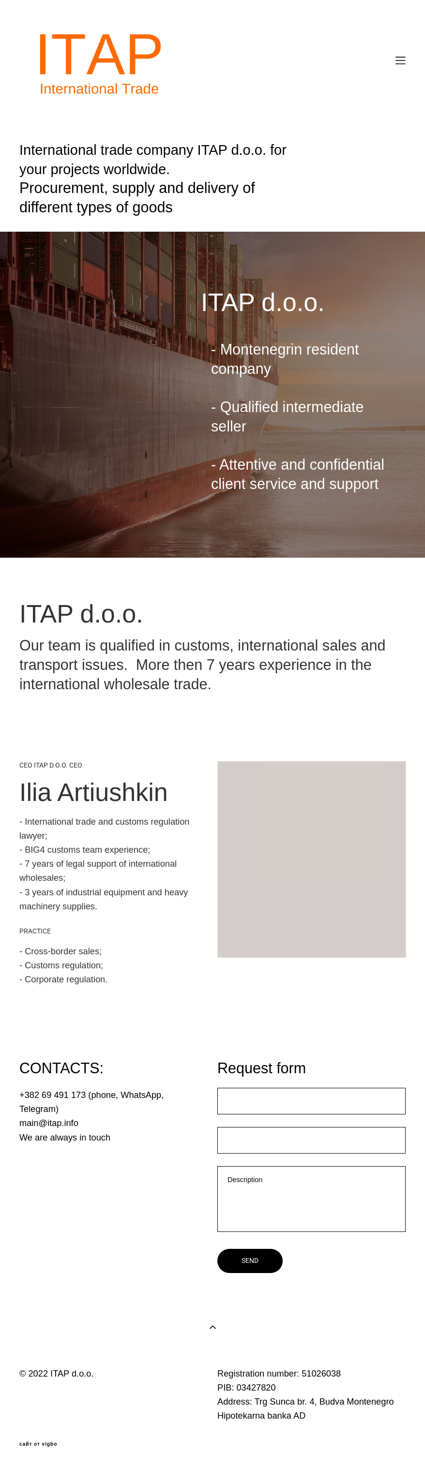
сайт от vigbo (38, 1444)
